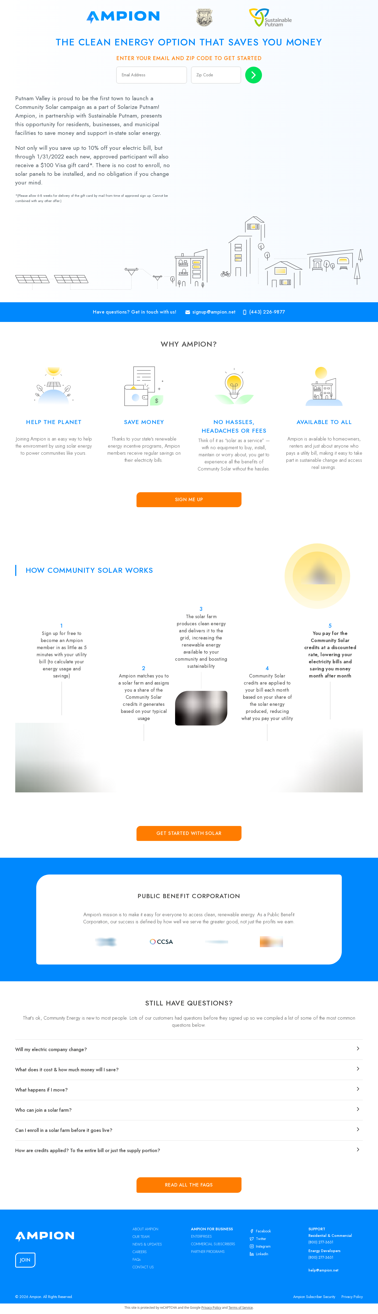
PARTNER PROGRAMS (208, 1251)
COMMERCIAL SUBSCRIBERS (213, 1244)
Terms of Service (241, 1307)
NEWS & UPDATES (147, 1244)
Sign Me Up (189, 499)
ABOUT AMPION (145, 1229)
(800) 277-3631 (320, 1242)
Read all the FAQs (189, 1184)
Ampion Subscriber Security (314, 1296)
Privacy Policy (352, 1296)
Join (25, 1260)
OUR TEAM (141, 1236)
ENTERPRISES (201, 1236)
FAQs (137, 1259)
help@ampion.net (323, 1270)
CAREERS (140, 1251)
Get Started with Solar (189, 833)
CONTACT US (143, 1267)
